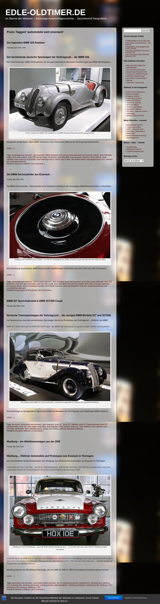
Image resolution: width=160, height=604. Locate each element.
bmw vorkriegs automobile (25, 159)
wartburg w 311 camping (17, 587)
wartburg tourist (92, 585)
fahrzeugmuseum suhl (96, 159)
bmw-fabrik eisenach (54, 286)
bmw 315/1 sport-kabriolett (92, 282)
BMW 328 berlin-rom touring (57, 155)
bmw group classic (14, 286)
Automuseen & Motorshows (26, 290)
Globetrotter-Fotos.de (134, 149)
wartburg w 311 (106, 585)
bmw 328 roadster (20, 157)
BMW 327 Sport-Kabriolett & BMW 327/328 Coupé (35, 301)
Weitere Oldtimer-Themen (135, 115)
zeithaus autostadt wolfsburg (71, 429)
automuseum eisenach (42, 282)
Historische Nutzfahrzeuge (136, 76)
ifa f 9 (59, 583)
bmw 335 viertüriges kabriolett (97, 284)
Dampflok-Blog (132, 147)
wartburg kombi (46, 585)
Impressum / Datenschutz (135, 82)
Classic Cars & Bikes (134, 127)
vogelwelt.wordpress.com (135, 151)
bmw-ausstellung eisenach (33, 286)
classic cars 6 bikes (62, 159)
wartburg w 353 (34, 587)
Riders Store (131, 133)
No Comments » (38, 164)
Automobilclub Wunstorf (135, 125)
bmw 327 (58, 424)
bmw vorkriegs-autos (45, 159)
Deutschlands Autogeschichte (137, 72)
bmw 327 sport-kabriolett (26, 284)
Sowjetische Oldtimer (134, 109)
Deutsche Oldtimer (22, 164)
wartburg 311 (84, 583)
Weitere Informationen (136, 601)
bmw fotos (52, 157)
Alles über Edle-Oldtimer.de (136, 65)
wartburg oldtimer (61, 585)
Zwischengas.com (133, 138)
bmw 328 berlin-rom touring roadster (84, 155)
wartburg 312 (96, 583)
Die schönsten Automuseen (136, 70)
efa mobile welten (79, 159)
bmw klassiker (63, 157)
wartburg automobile (31, 585)
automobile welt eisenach (22, 155)
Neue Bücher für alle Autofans (137, 78)
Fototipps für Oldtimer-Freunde (137, 74)
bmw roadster (97, 427)
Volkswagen (131, 113)
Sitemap (129, 80)
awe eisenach (38, 155)
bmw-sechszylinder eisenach (75, 286)
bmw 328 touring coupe (37, 157)
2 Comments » (38, 431)
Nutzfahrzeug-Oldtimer (134, 107)
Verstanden (114, 601)
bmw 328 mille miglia (27, 427)
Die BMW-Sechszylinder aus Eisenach (28, 174)
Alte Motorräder (132, 67)
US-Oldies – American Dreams (137, 111)
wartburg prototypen (77, 585)
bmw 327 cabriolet (70, 424)
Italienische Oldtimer (134, 100)
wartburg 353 (16, 585)
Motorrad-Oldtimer (133, 105)
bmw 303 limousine (73, 282)
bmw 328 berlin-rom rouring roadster (69, 284)
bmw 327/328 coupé (45, 284)
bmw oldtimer (96, 157)
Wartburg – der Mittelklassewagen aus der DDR (33, 441)
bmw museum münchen (80, 157)
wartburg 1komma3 (70, 583)
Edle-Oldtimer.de (46, 12)
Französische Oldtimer (134, 98)
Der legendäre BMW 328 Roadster (26, 42)
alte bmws (16, 424)
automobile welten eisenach (44, 583)
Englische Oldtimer (133, 96)
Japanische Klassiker (134, 103)
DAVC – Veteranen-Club (135, 129)
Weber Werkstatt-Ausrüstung (136, 135)
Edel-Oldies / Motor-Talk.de (136, 131)
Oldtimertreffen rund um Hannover (138, 41)
